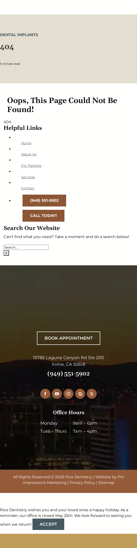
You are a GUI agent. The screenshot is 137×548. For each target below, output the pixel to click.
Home (26, 143)
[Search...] (26, 247)
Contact (27, 188)
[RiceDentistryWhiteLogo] (66, 299)
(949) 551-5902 (68, 373)
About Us (29, 154)
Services (28, 177)
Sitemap (106, 482)
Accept (48, 524)
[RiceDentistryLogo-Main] (68, 4)
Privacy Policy (82, 482)
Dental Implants (19, 35)
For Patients (31, 166)
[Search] (6, 253)
